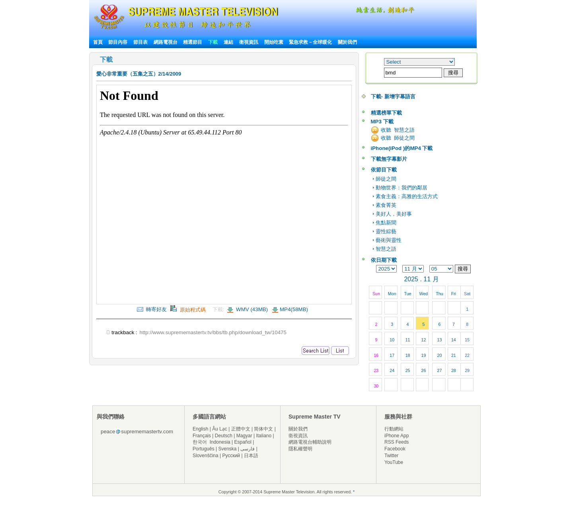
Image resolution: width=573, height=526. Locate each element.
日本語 (251, 455)
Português (203, 449)
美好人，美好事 (394, 214)
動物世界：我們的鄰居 (401, 188)
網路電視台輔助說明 (309, 442)
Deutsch (223, 435)
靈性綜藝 (386, 231)
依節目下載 (384, 170)
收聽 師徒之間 (398, 138)
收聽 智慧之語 (398, 130)
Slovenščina (205, 455)
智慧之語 (386, 249)
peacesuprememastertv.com (137, 431)
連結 (228, 42)
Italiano (263, 435)
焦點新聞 (386, 223)
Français (202, 435)
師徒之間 (386, 179)
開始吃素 (273, 42)
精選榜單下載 (386, 113)
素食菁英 (386, 205)
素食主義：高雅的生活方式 (407, 196)
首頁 (98, 42)
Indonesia (220, 442)
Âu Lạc (219, 429)
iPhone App (396, 435)
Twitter (391, 455)
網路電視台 (166, 42)
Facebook (394, 449)
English (200, 429)
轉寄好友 (152, 309)
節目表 (140, 42)
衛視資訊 (248, 42)
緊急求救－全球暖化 (310, 42)
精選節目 (192, 42)
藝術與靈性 (388, 240)
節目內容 (117, 42)
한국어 (200, 442)
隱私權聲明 (300, 449)
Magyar (244, 435)
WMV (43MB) (251, 309)
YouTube (393, 462)
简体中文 (263, 429)
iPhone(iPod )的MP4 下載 (402, 148)
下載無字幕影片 (389, 159)
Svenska (227, 449)
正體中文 (240, 429)
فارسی (247, 449)
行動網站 (393, 429)
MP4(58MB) (294, 309)
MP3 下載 (382, 122)
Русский (231, 455)
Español (242, 442)
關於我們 (347, 42)
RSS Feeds (396, 442)
